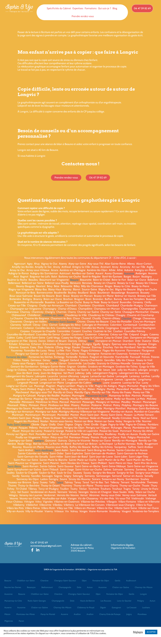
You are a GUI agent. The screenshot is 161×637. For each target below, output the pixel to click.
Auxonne (129, 273)
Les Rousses (105, 600)
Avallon (77, 614)
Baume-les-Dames (12, 587)
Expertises (78, 8)
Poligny (140, 600)
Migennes (8, 621)
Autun (90, 587)
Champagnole (65, 587)
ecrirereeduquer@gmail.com (46, 545)
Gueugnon (116, 607)
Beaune (74, 279)
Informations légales (122, 545)
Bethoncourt (47, 587)
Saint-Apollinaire (43, 450)
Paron (21, 621)
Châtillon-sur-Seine (53, 315)
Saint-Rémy (14, 466)
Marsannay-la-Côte (96, 395)
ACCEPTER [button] (151, 632)
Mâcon (7, 614)
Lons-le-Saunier (124, 600)
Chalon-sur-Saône (120, 587)
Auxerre (7, 607)
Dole (79, 587)
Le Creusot (131, 607)
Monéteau (142, 614)
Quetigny (39, 440)
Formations (91, 8)
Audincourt (131, 580)
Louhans (146, 607)
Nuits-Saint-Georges (18, 424)
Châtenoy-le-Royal (85, 607)
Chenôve (126, 318)
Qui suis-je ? (104, 8)
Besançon (31, 587)
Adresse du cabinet (81, 545)
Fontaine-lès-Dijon (16, 357)
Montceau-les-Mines (25, 614)
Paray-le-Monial (48, 614)
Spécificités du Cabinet (59, 8)
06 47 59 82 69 (39, 542)
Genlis (54, 360)
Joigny (129, 614)
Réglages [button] (138, 632)
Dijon (91, 340)
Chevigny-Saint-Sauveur (62, 321)
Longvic (97, 382)
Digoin (103, 607)
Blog (115, 8)
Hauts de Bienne (87, 600)
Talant (59, 482)
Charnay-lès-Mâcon (144, 587)
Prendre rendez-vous (83, 16)
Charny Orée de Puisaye (109, 614)
